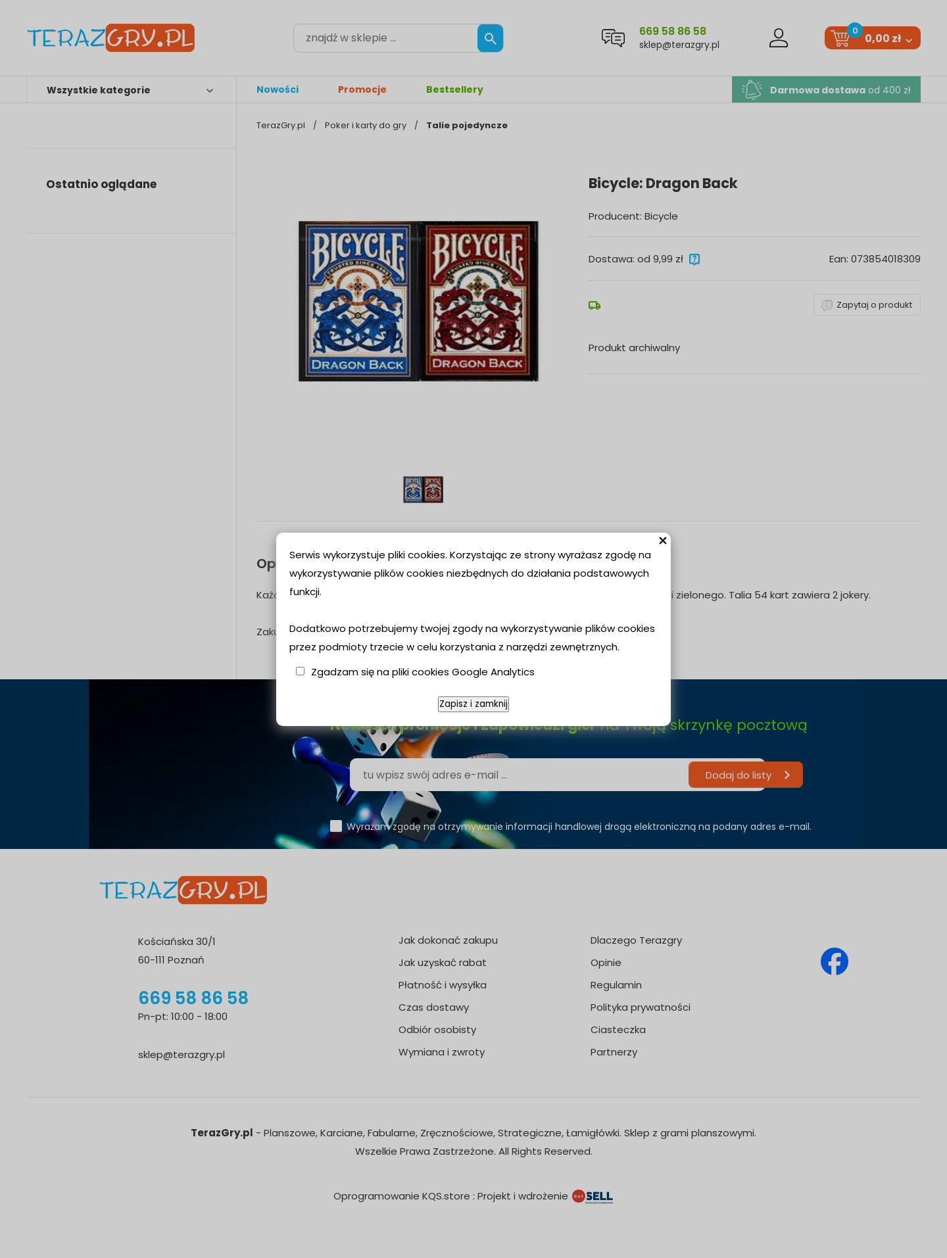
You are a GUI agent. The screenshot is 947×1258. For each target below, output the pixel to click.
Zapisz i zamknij (473, 704)
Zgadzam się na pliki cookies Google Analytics (423, 672)
